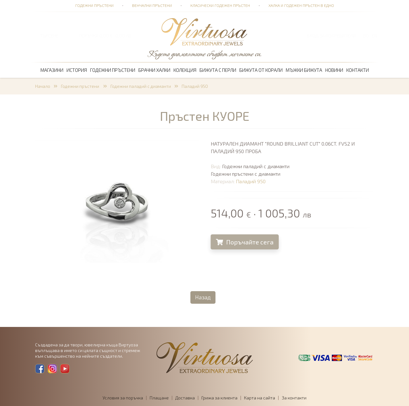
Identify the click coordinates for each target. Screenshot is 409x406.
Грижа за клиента (219, 397)
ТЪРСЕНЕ (49, 35)
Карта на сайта (259, 397)
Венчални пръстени (152, 5)
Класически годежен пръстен (220, 5)
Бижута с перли (217, 70)
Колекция (184, 70)
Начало (42, 86)
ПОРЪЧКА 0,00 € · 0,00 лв (105, 35)
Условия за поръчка (123, 397)
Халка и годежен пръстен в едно (301, 5)
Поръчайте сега (246, 242)
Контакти (357, 70)
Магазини (51, 70)
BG (366, 35)
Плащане (159, 397)
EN (374, 35)
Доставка (185, 397)
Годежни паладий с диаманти (140, 86)
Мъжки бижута (304, 70)
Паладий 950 (195, 86)
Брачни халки (154, 70)
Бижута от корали (261, 70)
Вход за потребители (331, 35)
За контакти (294, 397)
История (76, 70)
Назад (203, 297)
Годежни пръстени (94, 5)
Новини (334, 70)
